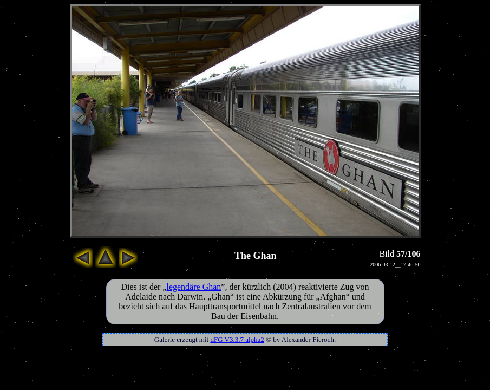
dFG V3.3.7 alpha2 (237, 339)
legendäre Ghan (193, 286)
